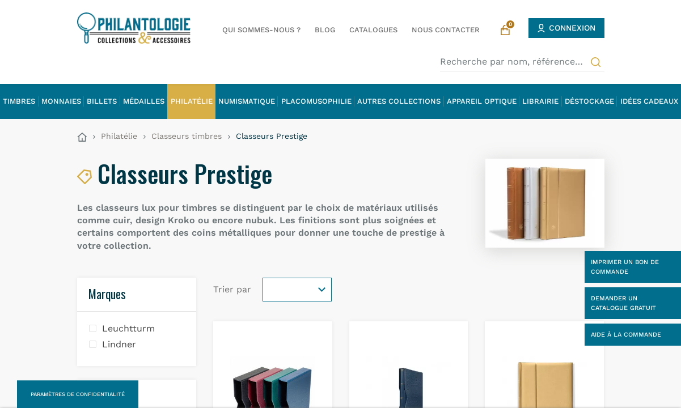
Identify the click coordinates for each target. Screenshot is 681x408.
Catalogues (373, 30)
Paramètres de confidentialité (78, 394)
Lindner (119, 344)
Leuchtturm (128, 328)
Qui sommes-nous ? (261, 30)
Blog (325, 30)
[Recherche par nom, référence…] (522, 62)
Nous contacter (446, 30)
